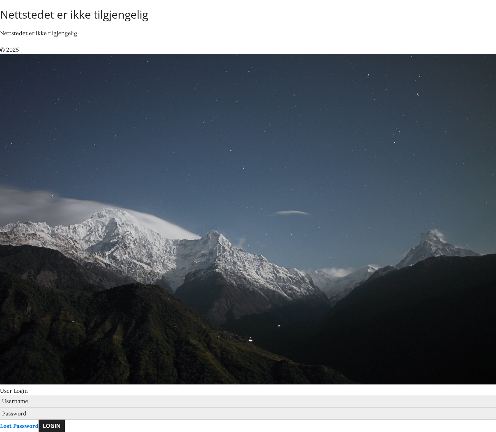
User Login (14, 390)
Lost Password (19, 425)
